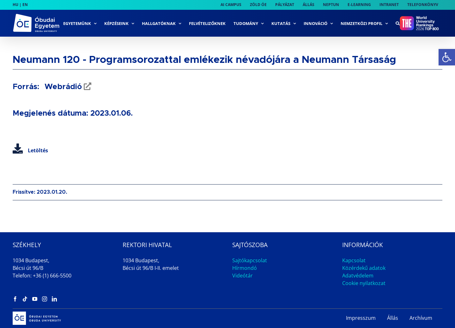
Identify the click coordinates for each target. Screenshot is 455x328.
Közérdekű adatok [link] (363, 267)
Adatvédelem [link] (357, 275)
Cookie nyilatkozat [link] (363, 283)
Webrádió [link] (62, 87)
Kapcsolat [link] (354, 260)
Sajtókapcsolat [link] (249, 260)
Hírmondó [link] (244, 267)
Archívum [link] (421, 317)
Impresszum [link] (361, 317)
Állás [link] (392, 317)
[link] (447, 57)
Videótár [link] (242, 275)
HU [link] (15, 4)
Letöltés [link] (30, 150)
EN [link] (25, 4)
